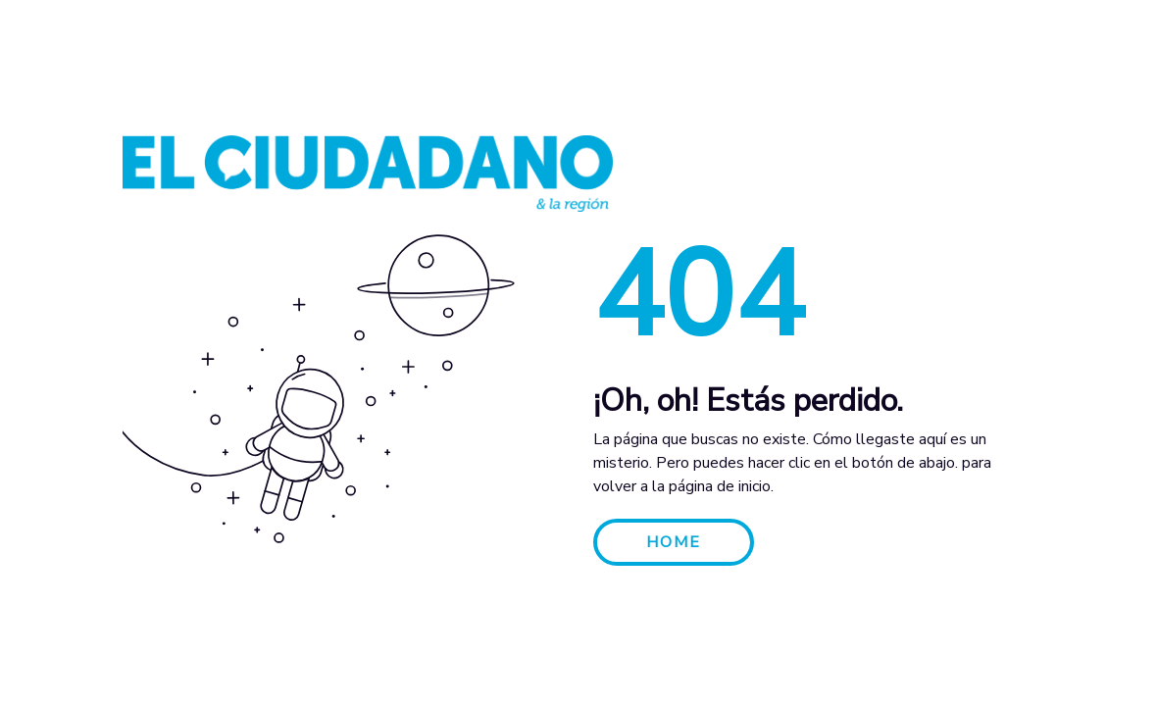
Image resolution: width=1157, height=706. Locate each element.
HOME (673, 542)
